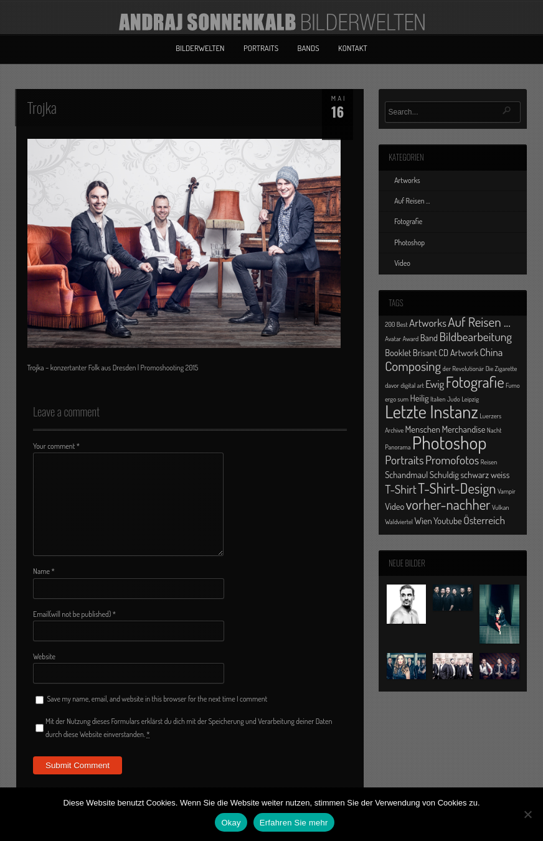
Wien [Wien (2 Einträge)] (423, 520)
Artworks (407, 180)
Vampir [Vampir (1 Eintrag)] (507, 491)
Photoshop (409, 242)
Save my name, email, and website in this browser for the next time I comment (157, 698)
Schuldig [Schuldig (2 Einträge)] (444, 474)
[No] (527, 814)
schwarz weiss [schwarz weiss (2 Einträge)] (484, 474)
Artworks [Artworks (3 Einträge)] (427, 322)
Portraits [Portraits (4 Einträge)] (404, 459)
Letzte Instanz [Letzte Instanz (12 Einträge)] (431, 411)
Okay (230, 822)
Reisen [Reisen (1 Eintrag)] (489, 462)
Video (402, 263)
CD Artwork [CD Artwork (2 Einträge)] (458, 352)
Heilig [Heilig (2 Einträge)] (419, 397)
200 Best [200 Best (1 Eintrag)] (396, 324)
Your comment (56, 446)
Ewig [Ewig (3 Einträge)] (434, 383)
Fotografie (408, 221)
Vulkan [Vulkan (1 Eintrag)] (500, 507)
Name (44, 571)
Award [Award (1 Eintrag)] (411, 338)
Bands (308, 48)
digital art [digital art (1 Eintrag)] (412, 385)
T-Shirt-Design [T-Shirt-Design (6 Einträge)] (457, 488)
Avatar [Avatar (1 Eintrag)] (393, 338)
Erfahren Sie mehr (294, 822)
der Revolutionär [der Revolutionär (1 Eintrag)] (463, 368)
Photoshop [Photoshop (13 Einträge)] (449, 442)
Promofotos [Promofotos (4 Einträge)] (452, 459)
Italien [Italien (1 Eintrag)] (437, 399)
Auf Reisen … (412, 200)
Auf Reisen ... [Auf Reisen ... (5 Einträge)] (479, 321)
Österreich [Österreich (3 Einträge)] (484, 520)
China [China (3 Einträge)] (491, 352)
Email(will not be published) (74, 614)
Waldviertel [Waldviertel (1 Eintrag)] (399, 521)
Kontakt (352, 48)
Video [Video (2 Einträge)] (394, 506)
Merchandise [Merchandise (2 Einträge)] (463, 429)
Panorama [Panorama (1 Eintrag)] (397, 447)
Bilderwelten (200, 48)
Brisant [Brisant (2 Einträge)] (425, 352)
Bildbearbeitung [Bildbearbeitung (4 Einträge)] (476, 336)
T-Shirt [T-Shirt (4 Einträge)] (401, 489)
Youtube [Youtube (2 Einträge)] (447, 520)
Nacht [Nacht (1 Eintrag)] (494, 430)
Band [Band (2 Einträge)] (429, 337)
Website (44, 656)
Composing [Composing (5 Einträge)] (413, 365)
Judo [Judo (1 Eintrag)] (453, 399)
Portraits (260, 48)
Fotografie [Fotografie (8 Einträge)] (475, 382)
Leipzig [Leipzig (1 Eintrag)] (470, 399)
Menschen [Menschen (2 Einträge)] (422, 429)
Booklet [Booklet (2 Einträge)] (398, 352)
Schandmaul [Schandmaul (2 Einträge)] (406, 474)
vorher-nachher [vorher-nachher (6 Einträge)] (448, 504)
